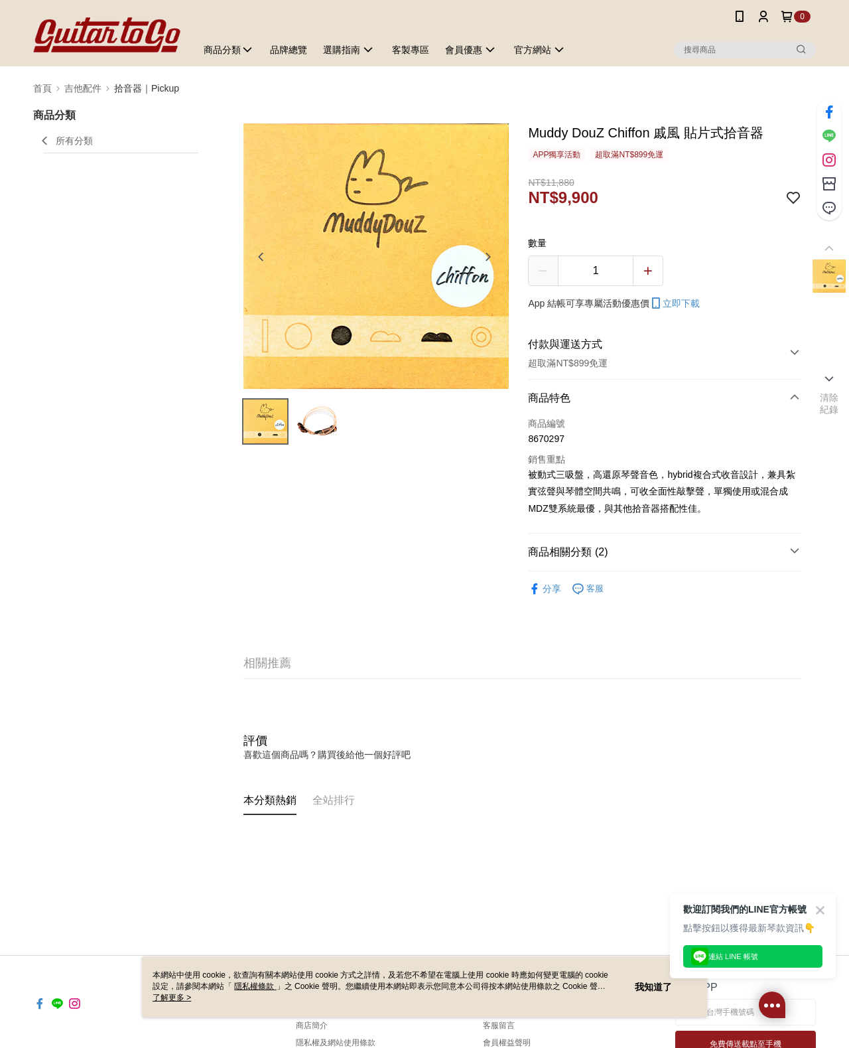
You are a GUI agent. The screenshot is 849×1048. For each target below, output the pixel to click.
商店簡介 (312, 1025)
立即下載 (674, 303)
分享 (544, 589)
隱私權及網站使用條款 (335, 1042)
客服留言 (499, 1025)
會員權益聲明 (507, 1042)
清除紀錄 (829, 403)
